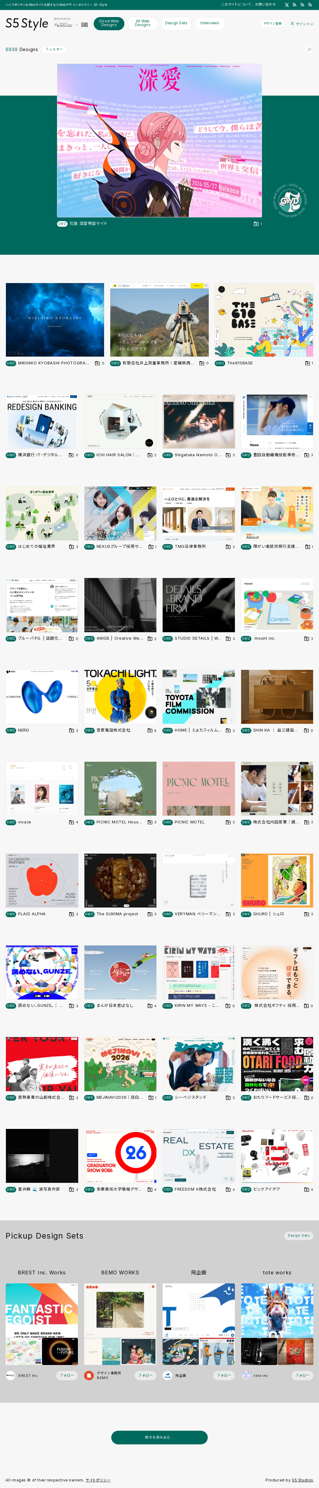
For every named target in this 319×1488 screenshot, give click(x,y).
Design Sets (176, 23)
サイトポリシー (98, 1480)
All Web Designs (142, 23)
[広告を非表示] (310, 1452)
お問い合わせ (265, 4)
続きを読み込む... (159, 1437)
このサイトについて (236, 4)
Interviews (209, 23)
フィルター (54, 49)
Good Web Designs (109, 23)
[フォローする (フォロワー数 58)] (302, 1376)
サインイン (302, 24)
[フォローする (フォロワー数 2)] (67, 1376)
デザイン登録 (273, 23)
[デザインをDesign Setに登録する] (258, 224)
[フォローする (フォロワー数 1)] (224, 1376)
